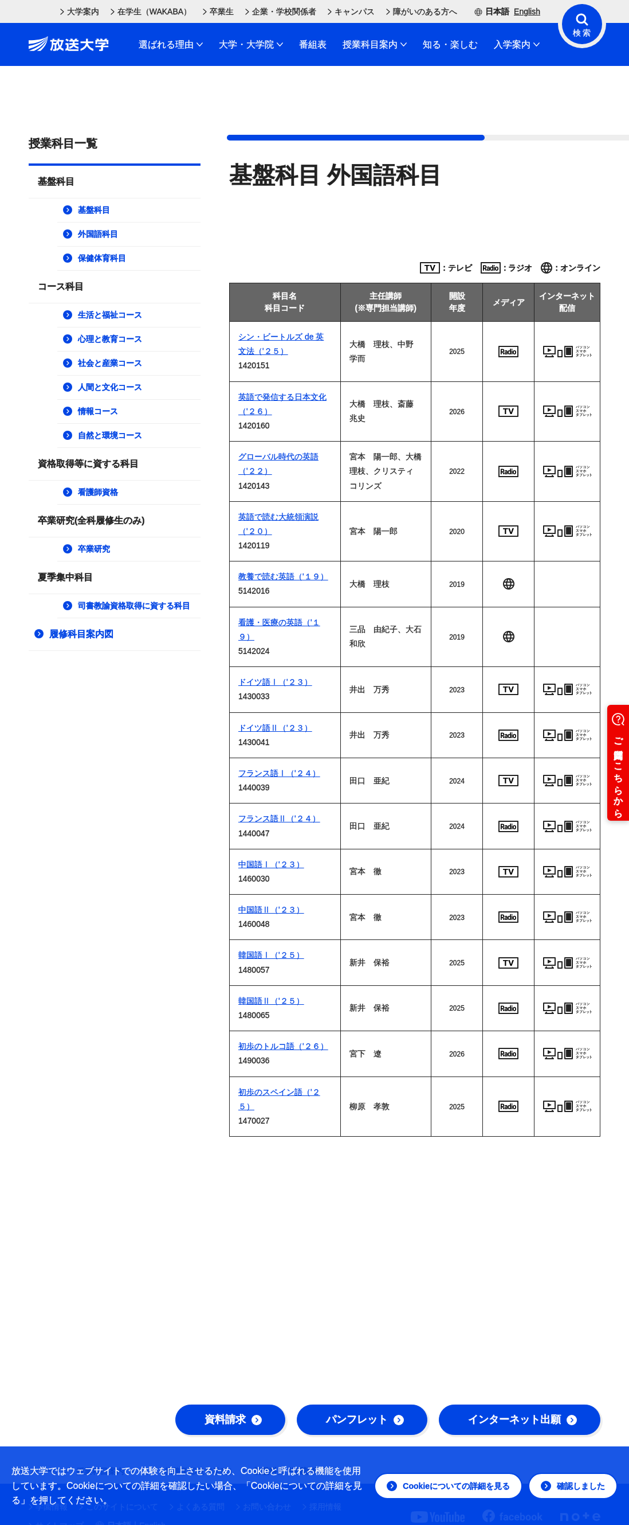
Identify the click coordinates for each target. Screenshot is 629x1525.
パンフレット (365, 1419)
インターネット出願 (522, 1419)
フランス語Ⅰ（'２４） (279, 773)
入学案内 (517, 44)
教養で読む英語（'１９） (283, 576)
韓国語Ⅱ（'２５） (271, 1000)
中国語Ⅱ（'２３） (271, 909)
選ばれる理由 (171, 44)
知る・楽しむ (450, 44)
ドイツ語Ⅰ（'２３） (275, 682)
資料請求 (233, 1419)
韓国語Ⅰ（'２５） (271, 955)
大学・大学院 (251, 44)
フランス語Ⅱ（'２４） (279, 818)
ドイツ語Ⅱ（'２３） (275, 727)
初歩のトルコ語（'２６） (283, 1046)
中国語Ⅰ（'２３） (271, 864)
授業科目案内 (375, 44)
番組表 (313, 44)
